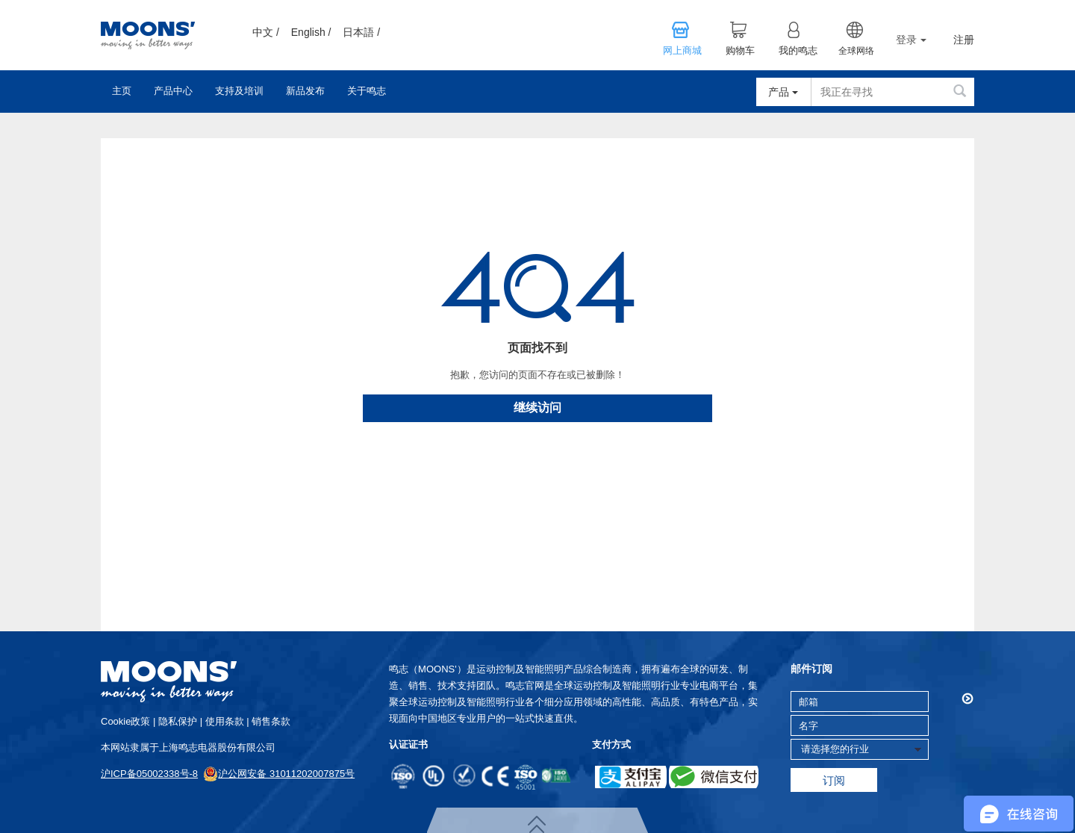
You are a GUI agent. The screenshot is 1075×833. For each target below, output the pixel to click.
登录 (911, 40)
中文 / (265, 32)
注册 (963, 40)
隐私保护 (177, 721)
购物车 (740, 51)
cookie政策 (125, 721)
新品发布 (305, 90)
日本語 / (361, 32)
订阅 (834, 780)
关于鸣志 (366, 90)
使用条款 (224, 721)
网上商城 (682, 51)
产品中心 (173, 90)
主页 (121, 90)
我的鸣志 (798, 51)
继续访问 (537, 407)
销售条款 (271, 721)
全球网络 (856, 51)
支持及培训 (239, 90)
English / (311, 32)
